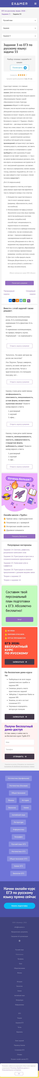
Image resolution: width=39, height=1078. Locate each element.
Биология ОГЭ (18, 873)
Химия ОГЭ (18, 866)
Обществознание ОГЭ (18, 859)
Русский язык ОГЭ (18, 844)
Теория (19, 1018)
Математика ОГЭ (18, 851)
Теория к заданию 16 (12, 580)
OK (19, 1074)
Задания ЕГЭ (20, 1023)
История (25, 800)
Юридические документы (19, 932)
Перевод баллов (19, 1045)
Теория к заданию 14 (12, 576)
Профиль (21, 959)
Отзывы (19, 1054)
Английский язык (18, 815)
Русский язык (19, 950)
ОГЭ (19, 1013)
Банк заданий (19, 1041)
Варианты (20, 1032)
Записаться (18, 662)
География (18, 837)
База (20, 964)
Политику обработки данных (19, 1068)
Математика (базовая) (18, 785)
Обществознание (18, 793)
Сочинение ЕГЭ (19, 1050)
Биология (12, 807)
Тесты (19, 1027)
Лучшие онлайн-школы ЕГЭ (19, 1059)
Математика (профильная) (18, 778)
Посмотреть (19, 67)
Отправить (18, 756)
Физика (11, 800)
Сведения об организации (19, 936)
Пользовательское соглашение (11, 1070)
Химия (26, 807)
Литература (18, 822)
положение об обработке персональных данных (19, 766)
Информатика (18, 829)
